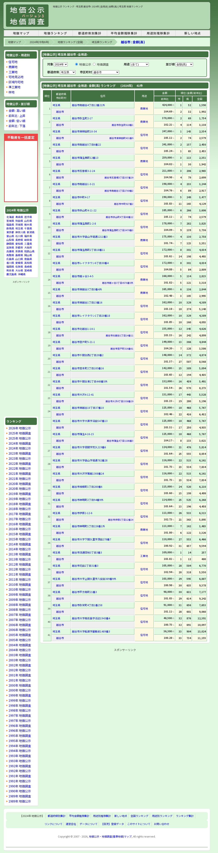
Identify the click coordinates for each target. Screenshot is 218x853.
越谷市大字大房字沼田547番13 (90, 421)
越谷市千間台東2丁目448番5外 (90, 381)
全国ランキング (139, 816)
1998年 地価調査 (20, 705)
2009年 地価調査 (20, 594)
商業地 (13, 67)
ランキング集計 (185, 816)
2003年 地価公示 (20, 660)
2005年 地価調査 (20, 634)
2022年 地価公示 (20, 468)
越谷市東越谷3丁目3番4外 (87, 289)
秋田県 (19, 220)
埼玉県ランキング (102, 42)
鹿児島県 (11, 274)
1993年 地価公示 (20, 761)
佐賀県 (19, 266)
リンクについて (53, 824)
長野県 (19, 240)
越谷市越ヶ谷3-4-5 (82, 276)
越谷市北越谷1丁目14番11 (119, 335)
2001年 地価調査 (20, 675)
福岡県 (10, 266)
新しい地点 (192, 33)
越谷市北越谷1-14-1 (83, 328)
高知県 (28, 262)
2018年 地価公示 (20, 508)
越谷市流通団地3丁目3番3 (87, 552)
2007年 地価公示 (20, 619)
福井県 (28, 236)
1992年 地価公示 (20, 771)
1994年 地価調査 (20, 745)
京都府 (19, 247)
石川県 (19, 236)
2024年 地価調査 (20, 443)
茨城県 (19, 224)
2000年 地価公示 (20, 690)
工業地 (13, 72)
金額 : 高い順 (17, 110)
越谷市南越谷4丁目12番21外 (88, 105)
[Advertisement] (130, 17)
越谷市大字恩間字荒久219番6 (89, 447)
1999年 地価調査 (20, 695)
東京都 (10, 232)
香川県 (10, 262)
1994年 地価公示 (20, 750)
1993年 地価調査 (20, 755)
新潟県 (30, 232)
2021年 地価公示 (20, 478)
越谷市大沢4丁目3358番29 (119, 401)
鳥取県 (10, 255)
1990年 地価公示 (20, 791)
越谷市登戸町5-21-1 (83, 342)
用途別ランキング (162, 816)
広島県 (10, 259)
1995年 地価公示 (20, 740)
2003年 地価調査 (20, 655)
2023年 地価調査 (20, 453)
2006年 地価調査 (20, 625)
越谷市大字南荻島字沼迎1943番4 (91, 618)
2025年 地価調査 (20, 433)
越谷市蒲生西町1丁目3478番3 (117, 230)
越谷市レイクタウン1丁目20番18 (91, 315)
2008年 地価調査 (20, 604)
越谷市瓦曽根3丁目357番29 (119, 177)
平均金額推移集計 (124, 33)
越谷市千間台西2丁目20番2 (87, 355)
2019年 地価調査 (20, 493)
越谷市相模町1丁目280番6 (87, 486)
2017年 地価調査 (20, 514)
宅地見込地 (16, 76)
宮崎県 (28, 270)
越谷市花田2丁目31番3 (85, 565)
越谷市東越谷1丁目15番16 (87, 302)
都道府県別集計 (89, 33)
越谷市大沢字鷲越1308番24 (88, 473)
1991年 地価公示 (20, 781)
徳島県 (28, 259)
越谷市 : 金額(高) (133, 42)
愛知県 (19, 243)
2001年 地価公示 (20, 680)
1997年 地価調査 (20, 715)
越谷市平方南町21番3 (84, 592)
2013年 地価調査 (20, 554)
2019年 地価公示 (20, 498)
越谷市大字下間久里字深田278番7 (91, 539)
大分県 (19, 270)
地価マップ (21, 33)
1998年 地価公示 (20, 710)
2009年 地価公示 (20, 599)
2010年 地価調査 (20, 584)
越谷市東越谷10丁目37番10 (88, 407)
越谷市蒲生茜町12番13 (85, 157)
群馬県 (10, 228)
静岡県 (10, 243)
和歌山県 (29, 251)
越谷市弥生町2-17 (82, 118)
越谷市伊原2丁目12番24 (120, 519)
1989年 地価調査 (20, 796)
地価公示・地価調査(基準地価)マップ (110, 836)
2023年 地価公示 (20, 458)
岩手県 (28, 217)
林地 (11, 92)
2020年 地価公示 (20, 488)
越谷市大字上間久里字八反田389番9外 (94, 578)
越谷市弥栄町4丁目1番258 (87, 605)
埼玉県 (19, 228)
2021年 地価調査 (20, 473)
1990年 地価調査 (20, 786)
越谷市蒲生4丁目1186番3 (120, 440)
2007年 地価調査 (20, 614)
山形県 (28, 220)
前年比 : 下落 (17, 126)
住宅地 (13, 61)
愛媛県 (19, 262)
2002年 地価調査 (20, 665)
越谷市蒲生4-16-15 (83, 434)
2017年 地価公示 (20, 519)
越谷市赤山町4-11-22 (84, 210)
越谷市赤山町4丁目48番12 (119, 217)
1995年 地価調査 (20, 735)
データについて (89, 824)
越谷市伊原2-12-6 (82, 513)
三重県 (28, 243)
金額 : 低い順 (17, 120)
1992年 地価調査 (20, 766)
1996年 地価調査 (20, 725)
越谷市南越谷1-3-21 (83, 184)
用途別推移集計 (158, 33)
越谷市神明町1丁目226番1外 (88, 526)
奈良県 (19, 251)
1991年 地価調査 (20, 776)
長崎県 (28, 266)
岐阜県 (28, 240)
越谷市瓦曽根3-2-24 (83, 171)
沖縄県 (22, 274)
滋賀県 (10, 247)
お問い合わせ (161, 824)
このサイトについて (138, 824)
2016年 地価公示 (20, 529)
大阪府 (28, 247)
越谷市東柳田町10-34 (84, 131)
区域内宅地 (16, 82)
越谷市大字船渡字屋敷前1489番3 (91, 631)
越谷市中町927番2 (123, 203)
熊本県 (10, 270)
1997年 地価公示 (20, 720)
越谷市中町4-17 (81, 197)
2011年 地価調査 (20, 574)
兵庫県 (10, 251)
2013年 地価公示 (20, 559)
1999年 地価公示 (20, 700)
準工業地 (14, 87)
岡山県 (28, 255)
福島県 (10, 224)
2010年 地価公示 (20, 589)
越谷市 (60, 111)
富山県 (10, 236)
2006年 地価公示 (20, 629)
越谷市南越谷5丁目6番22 (86, 144)
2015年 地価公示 (20, 539)
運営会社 (71, 824)
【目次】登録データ (112, 824)
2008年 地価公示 (20, 609)
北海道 (10, 217)
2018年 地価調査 (20, 504)
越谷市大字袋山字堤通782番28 (90, 460)
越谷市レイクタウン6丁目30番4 (90, 263)
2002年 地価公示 (20, 670)
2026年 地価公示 (20, 428)
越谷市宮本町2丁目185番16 (88, 368)
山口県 (19, 259)
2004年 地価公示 (20, 650)
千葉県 (28, 228)
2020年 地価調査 (20, 483)
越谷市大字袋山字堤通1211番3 (90, 236)
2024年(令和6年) (39, 42)
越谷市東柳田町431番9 (121, 138)
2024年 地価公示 (20, 448)
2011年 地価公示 (20, 579)
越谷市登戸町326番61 (121, 348)
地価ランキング (55, 33)
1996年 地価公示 (20, 730)
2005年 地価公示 (20, 640)
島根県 (19, 255)
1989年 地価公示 (20, 801)
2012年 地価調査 (20, 564)
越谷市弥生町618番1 (122, 124)
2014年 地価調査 (20, 544)
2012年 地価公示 (20, 569)
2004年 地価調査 (20, 645)
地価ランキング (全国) (70, 42)
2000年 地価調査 (20, 685)
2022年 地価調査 (20, 463)
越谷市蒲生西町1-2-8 (84, 223)
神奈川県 (20, 232)
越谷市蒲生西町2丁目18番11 (88, 250)
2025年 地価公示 (20, 438)
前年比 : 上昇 (17, 115)
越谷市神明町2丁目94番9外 (87, 500)
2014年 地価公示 (20, 549)
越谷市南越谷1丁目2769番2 (119, 190)
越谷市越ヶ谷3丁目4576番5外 (117, 282)
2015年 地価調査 (20, 534)
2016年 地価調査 (20, 524)
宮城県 (10, 220)
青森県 (19, 217)
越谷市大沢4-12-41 (83, 394)
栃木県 (28, 224)
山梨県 (10, 240)
